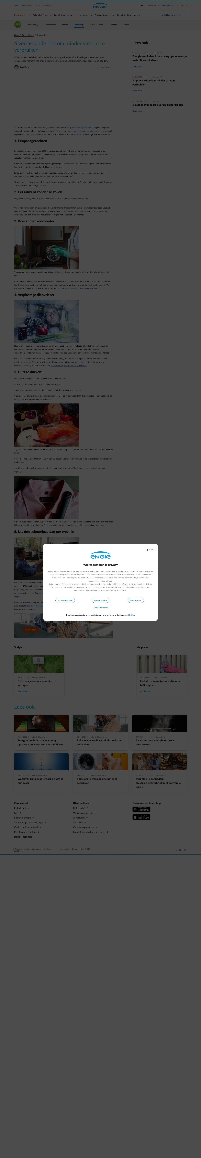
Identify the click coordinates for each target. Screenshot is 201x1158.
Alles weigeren (135, 600)
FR (149, 550)
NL (152, 550)
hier (115, 584)
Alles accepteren (100, 600)
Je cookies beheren (65, 600)
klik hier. (131, 615)
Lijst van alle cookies (100, 607)
